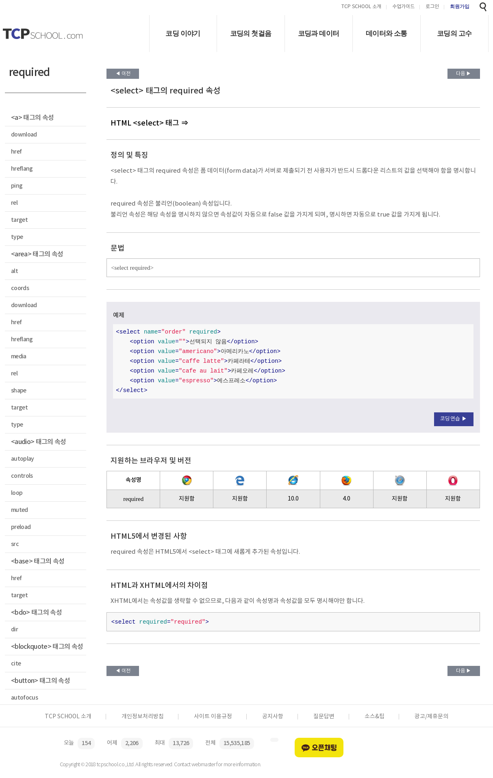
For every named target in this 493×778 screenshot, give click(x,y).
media (18, 356)
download (24, 134)
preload (20, 527)
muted (19, 510)
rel (14, 202)
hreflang (22, 168)
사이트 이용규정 (213, 716)
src (15, 544)
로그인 (432, 7)
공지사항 (272, 716)
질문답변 (323, 716)
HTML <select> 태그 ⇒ (149, 123)
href (16, 151)
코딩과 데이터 (318, 33)
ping (16, 185)
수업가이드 (403, 7)
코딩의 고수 (454, 33)
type (17, 237)
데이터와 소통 (386, 33)
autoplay (22, 458)
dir (14, 629)
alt (14, 271)
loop (16, 493)
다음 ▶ (463, 73)
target (19, 220)
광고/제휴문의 (431, 716)
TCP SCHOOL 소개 (361, 7)
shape (18, 390)
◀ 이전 (122, 73)
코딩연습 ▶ (453, 419)
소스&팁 (374, 716)
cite (16, 663)
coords (20, 288)
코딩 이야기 (182, 33)
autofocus (24, 697)
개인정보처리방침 (143, 716)
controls (22, 475)
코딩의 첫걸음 (250, 33)
